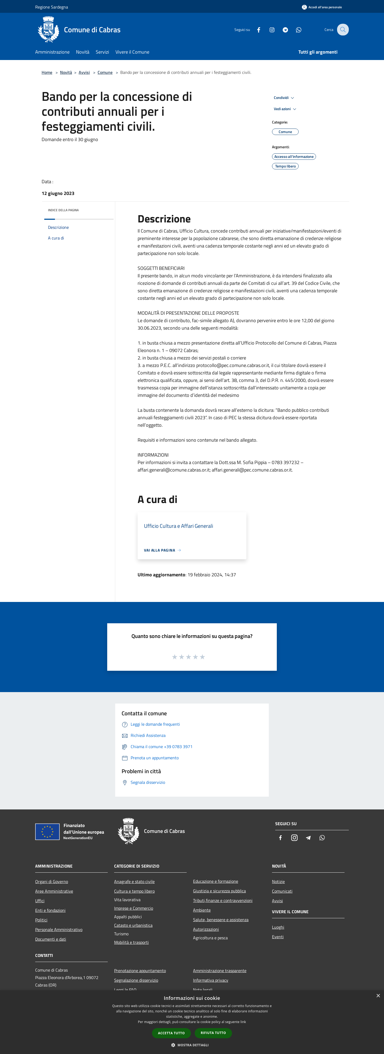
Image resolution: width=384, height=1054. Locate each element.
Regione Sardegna (51, 7)
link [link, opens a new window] (243, 1022)
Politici (41, 920)
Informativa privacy (210, 980)
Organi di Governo (51, 881)
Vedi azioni (286, 109)
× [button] (378, 996)
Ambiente (202, 910)
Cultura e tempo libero (134, 891)
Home (47, 72)
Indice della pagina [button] (63, 210)
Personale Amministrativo (58, 929)
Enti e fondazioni (50, 910)
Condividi (285, 98)
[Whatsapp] (295, 29)
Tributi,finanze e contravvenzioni (223, 900)
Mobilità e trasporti (131, 942)
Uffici (40, 900)
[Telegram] (281, 29)
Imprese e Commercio (133, 908)
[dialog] (192, 1022)
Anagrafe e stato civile (134, 881)
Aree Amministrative (54, 891)
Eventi (278, 936)
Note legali (203, 990)
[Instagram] (268, 29)
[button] (192, 1045)
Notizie (278, 881)
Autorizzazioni (206, 929)
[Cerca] (342, 29)
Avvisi (84, 72)
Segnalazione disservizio (136, 980)
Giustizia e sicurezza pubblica (219, 891)
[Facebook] (255, 29)
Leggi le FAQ (125, 990)
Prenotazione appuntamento (140, 970)
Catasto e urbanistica (133, 925)
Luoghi (278, 927)
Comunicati (282, 891)
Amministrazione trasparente (219, 970)
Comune (105, 72)
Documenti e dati (50, 939)
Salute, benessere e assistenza (221, 919)
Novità (66, 72)
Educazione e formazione (215, 881)
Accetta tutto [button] (171, 1033)
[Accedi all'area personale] (322, 7)
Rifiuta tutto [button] (213, 1033)
